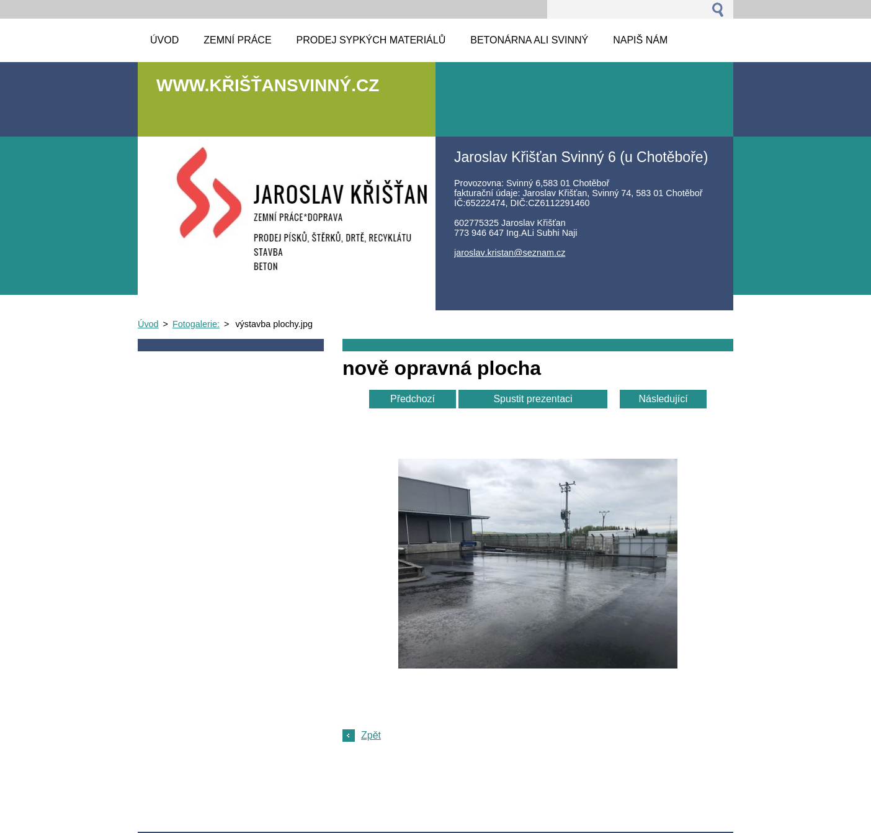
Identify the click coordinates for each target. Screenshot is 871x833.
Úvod (148, 324)
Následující (662, 399)
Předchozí (412, 399)
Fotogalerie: (196, 324)
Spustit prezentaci (532, 399)
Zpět (371, 735)
